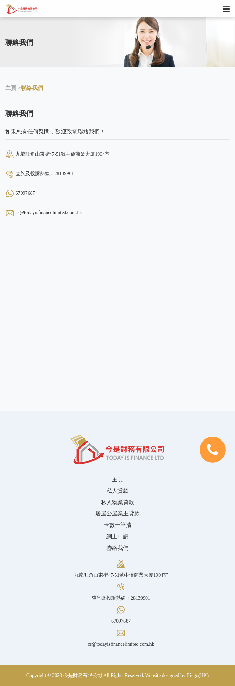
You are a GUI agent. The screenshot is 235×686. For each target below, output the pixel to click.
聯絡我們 (32, 88)
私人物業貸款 (117, 502)
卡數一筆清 (117, 525)
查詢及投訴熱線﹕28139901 (45, 173)
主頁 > (13, 88)
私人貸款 (117, 491)
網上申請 (117, 536)
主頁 (117, 479)
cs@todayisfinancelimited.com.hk (49, 212)
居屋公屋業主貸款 (117, 513)
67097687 (25, 193)
